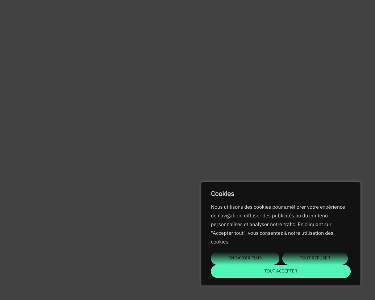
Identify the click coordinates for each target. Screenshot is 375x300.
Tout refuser (315, 258)
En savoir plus (245, 258)
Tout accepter (280, 271)
